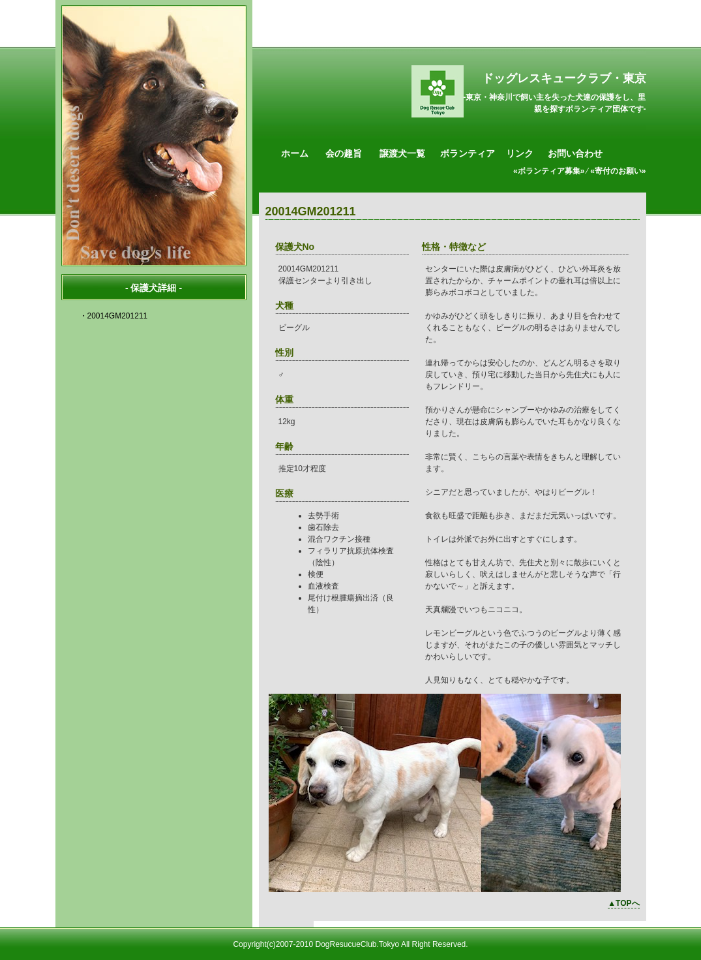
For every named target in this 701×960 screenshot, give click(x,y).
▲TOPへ (623, 903)
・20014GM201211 (114, 315)
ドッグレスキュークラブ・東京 (564, 78)
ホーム (294, 153)
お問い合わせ (575, 153)
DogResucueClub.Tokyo (357, 944)
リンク (519, 153)
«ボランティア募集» (548, 171)
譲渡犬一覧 (402, 153)
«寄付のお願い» (618, 171)
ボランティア (467, 153)
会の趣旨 (343, 153)
